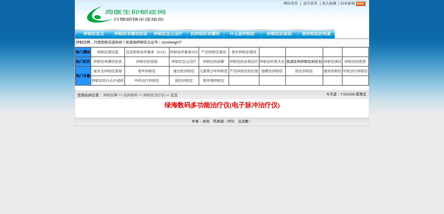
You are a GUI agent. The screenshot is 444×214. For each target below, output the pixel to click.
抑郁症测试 (333, 61)
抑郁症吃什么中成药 (108, 80)
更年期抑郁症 (213, 80)
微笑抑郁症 (333, 71)
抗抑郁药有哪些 (205, 34)
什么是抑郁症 (242, 34)
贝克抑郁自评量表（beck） (147, 52)
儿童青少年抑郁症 (213, 71)
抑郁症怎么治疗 (168, 34)
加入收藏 (329, 3)
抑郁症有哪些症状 (131, 34)
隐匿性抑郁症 (272, 71)
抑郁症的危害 (355, 61)
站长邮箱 (348, 3)
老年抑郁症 (147, 71)
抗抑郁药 (130, 95)
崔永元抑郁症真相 (107, 71)
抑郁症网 (110, 95)
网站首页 (291, 3)
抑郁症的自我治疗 (244, 61)
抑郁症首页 (93, 34)
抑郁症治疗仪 (154, 95)
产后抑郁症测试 (213, 52)
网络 (230, 121)
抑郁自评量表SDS (184, 52)
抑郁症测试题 (107, 52)
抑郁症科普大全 (272, 61)
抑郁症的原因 (279, 34)
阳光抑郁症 (304, 71)
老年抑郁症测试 (243, 52)
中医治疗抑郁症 (355, 71)
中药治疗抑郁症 (146, 80)
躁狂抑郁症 (184, 80)
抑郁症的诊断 (213, 61)
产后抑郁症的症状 (244, 71)
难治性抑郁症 (184, 71)
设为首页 (310, 3)
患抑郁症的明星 (316, 34)
